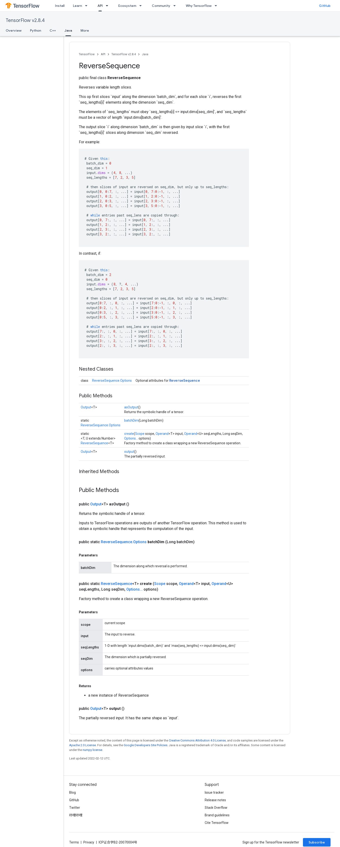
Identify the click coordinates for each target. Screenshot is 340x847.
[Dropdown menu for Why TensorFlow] (217, 5)
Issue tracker (214, 792)
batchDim (131, 420)
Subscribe (317, 842)
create (129, 434)
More (85, 30)
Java (145, 54)
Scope (139, 434)
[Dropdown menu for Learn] (87, 5)
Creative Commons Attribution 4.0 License (197, 740)
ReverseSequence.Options (112, 380)
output (129, 451)
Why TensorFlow (199, 6)
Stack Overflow (216, 807)
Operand (162, 434)
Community (161, 6)
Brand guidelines (217, 815)
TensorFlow (87, 54)
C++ (53, 30)
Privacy (88, 842)
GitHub (325, 6)
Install (59, 6)
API (103, 54)
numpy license (92, 750)
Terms (74, 842)
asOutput (131, 407)
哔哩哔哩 (75, 815)
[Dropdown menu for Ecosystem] (142, 5)
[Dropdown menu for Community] (176, 5)
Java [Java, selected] (68, 30)
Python (35, 30)
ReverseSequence (184, 380)
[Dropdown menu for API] (108, 5)
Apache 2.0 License (82, 745)
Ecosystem (127, 6)
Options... (131, 438)
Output (86, 407)
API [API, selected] (100, 6)
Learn (77, 6)
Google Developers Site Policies (145, 745)
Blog (72, 792)
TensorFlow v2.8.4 (25, 20)
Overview (13, 30)
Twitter (74, 807)
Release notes (215, 800)
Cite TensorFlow (217, 823)
